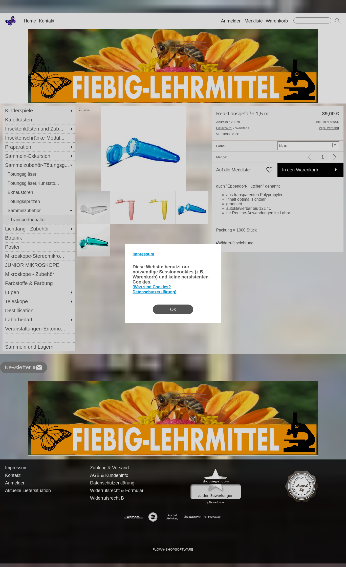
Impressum (143, 254)
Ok (173, 309)
